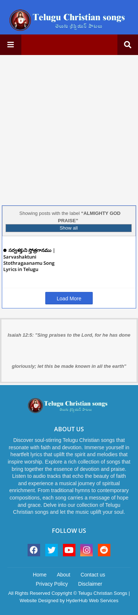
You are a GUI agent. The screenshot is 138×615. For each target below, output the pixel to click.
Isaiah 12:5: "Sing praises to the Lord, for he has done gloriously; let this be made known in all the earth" (69, 350)
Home (39, 575)
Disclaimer (90, 584)
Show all (69, 228)
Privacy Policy (52, 584)
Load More (69, 298)
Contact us (93, 575)
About (63, 575)
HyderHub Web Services (92, 600)
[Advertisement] (69, 129)
